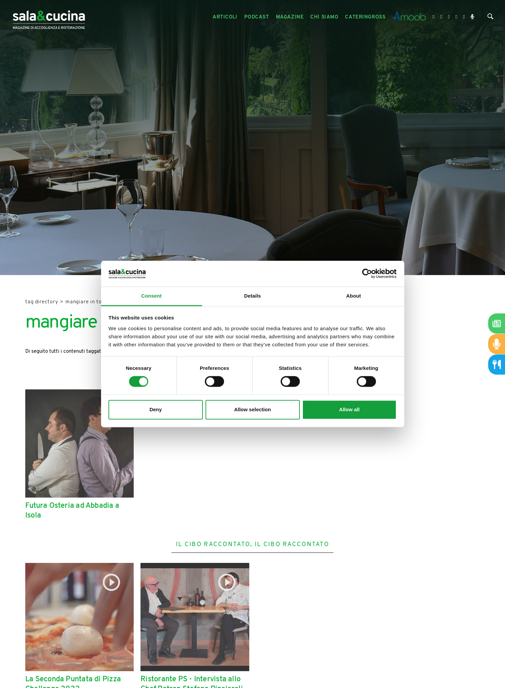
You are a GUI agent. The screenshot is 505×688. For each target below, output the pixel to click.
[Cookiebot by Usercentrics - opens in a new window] (367, 274)
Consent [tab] (151, 296)
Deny (156, 409)
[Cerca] (490, 18)
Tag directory (41, 302)
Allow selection (252, 409)
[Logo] (49, 17)
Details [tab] (252, 296)
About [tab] (353, 296)
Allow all (349, 409)
